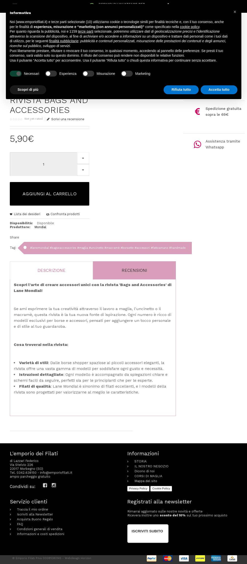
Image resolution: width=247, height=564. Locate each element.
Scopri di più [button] (28, 90)
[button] (235, 12)
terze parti (85, 31)
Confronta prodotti (65, 214)
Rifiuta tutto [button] (181, 90)
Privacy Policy (138, 488)
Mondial (40, 227)
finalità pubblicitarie (63, 41)
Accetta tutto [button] (219, 90)
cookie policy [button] (189, 27)
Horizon (86, 558)
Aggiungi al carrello (50, 193)
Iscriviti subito (147, 531)
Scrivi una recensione (66, 119)
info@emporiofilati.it (56, 472)
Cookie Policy (161, 488)
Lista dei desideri (27, 214)
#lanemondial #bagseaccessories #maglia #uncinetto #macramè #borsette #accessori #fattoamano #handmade (108, 247)
